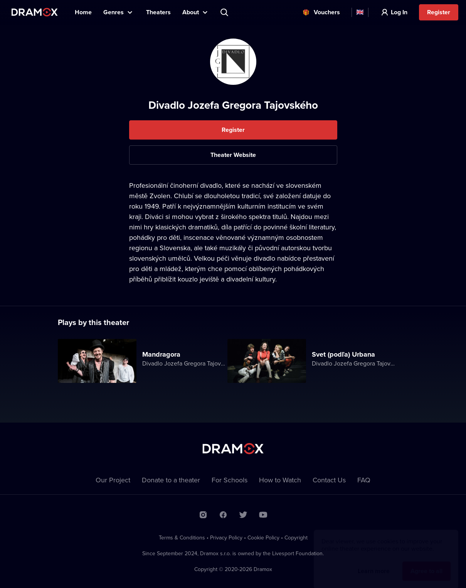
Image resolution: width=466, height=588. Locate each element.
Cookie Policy (263, 537)
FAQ (363, 480)
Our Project (113, 480)
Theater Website (233, 154)
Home (83, 12)
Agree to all (426, 563)
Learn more (374, 563)
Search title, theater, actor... (225, 12)
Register (438, 12)
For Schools (229, 480)
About (190, 12)
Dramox (35, 12)
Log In (399, 12)
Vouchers (327, 12)
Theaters (158, 12)
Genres (113, 12)
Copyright (296, 537)
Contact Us (329, 480)
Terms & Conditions (182, 537)
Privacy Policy (226, 537)
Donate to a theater (171, 480)
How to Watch (280, 480)
